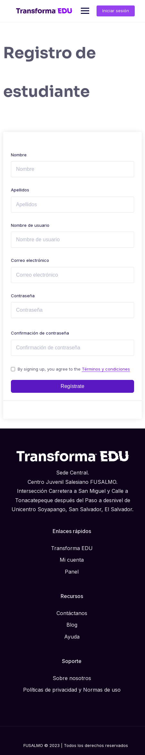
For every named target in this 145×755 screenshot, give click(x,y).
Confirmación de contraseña (40, 333)
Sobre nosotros (72, 678)
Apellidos (20, 189)
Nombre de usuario (30, 225)
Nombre (19, 154)
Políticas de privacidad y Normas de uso (72, 689)
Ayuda (72, 636)
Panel (72, 571)
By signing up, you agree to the (74, 369)
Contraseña (23, 295)
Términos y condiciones (106, 369)
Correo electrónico (30, 260)
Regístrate (72, 386)
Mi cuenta (72, 560)
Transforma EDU (72, 548)
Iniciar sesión (115, 10)
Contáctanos (71, 613)
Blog (71, 624)
